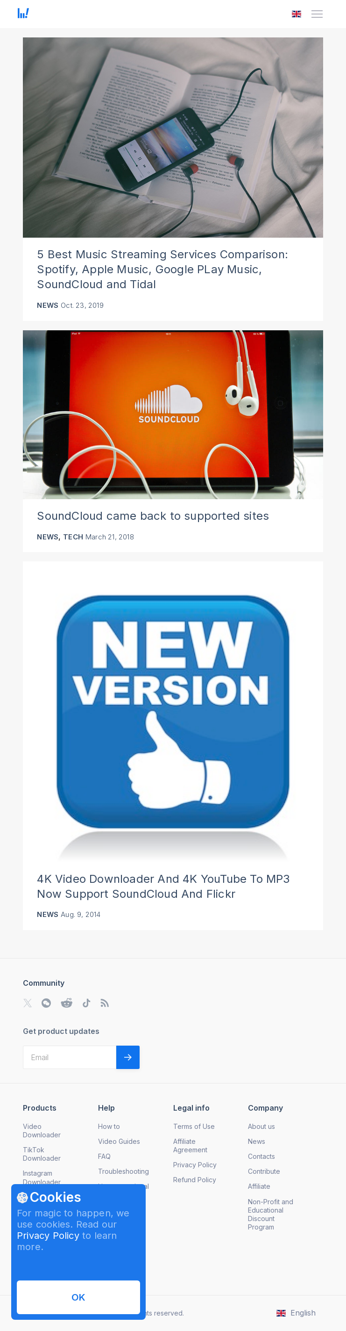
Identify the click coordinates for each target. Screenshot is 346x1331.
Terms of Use (194, 1126)
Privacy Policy (48, 1235)
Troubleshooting (123, 1171)
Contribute (264, 1171)
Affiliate (259, 1186)
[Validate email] (128, 1057)
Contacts (261, 1156)
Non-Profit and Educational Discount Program (270, 1214)
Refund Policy (194, 1180)
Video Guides (119, 1141)
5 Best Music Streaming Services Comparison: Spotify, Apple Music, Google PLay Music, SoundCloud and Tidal (162, 269)
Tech (73, 536)
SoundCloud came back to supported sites (153, 516)
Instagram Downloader (42, 1177)
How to (109, 1126)
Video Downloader (42, 1130)
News (47, 305)
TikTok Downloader (42, 1154)
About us (261, 1126)
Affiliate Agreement (190, 1145)
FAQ (104, 1156)
